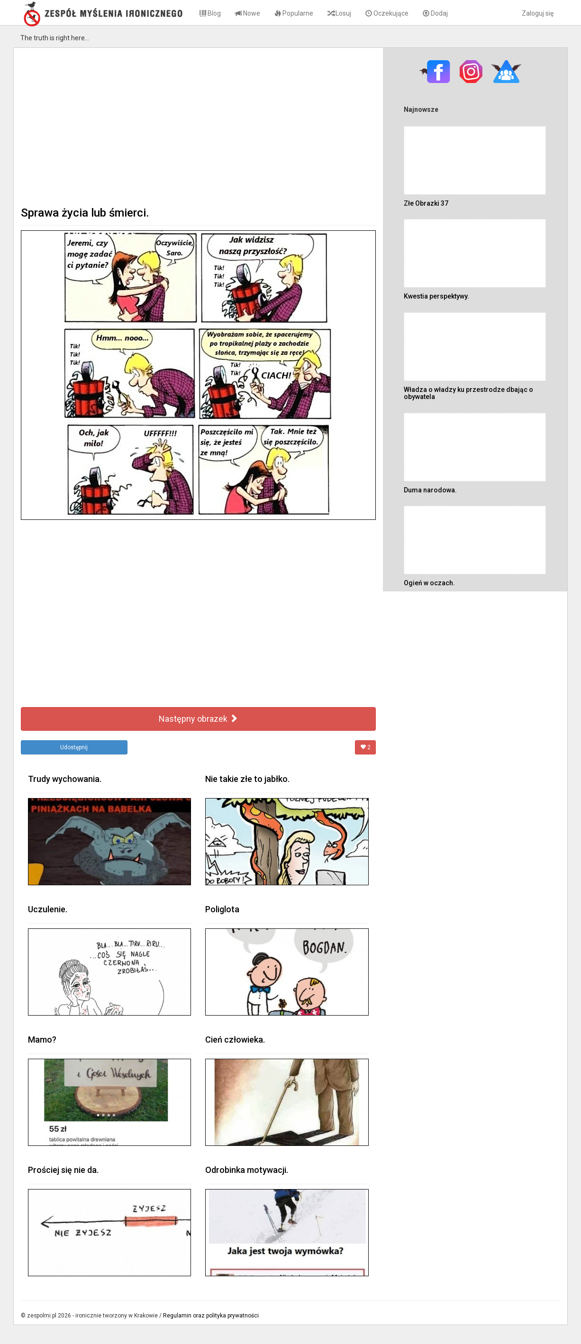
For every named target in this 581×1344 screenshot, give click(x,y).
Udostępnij (74, 747)
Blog (210, 13)
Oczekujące (387, 13)
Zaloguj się (538, 13)
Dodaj (435, 13)
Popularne (293, 13)
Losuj (339, 13)
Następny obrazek (198, 719)
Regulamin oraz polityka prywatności (211, 1315)
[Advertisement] (198, 126)
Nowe (247, 13)
